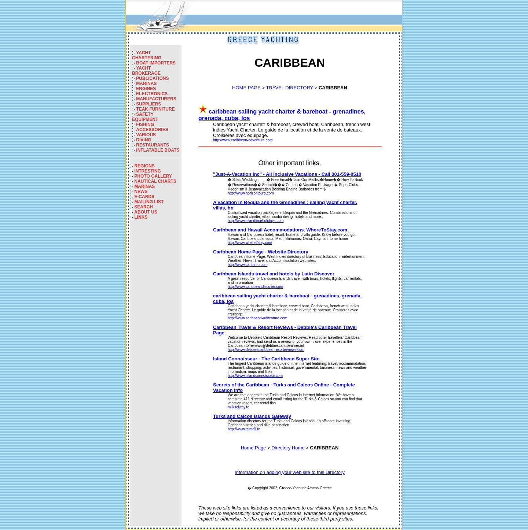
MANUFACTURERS (156, 98)
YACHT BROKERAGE (146, 71)
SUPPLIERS (148, 104)
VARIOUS (146, 134)
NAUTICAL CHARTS (155, 181)
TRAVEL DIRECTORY (289, 87)
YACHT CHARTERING (146, 55)
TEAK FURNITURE (155, 109)
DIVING (143, 139)
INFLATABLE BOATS (157, 150)
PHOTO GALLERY (153, 176)
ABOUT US (145, 212)
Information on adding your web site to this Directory (290, 472)
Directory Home (287, 448)
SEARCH (143, 207)
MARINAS (146, 83)
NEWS (140, 191)
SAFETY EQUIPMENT (145, 117)
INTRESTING (147, 171)
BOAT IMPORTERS (156, 63)
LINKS (140, 217)
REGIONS (144, 165)
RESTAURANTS (152, 145)
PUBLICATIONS (152, 78)
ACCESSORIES (152, 129)
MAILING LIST (149, 201)
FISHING (145, 124)
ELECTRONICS (152, 93)
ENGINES (146, 88)
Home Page (253, 448)
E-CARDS (144, 196)
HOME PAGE (246, 87)
